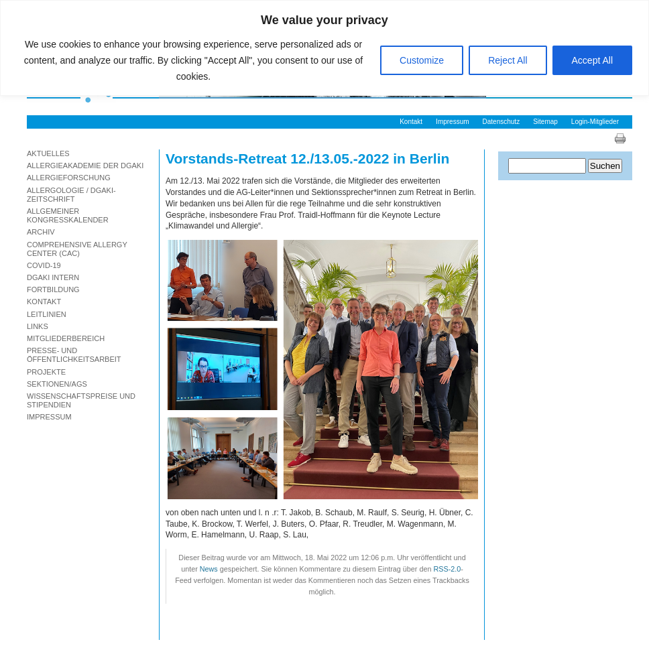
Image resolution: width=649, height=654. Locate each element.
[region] (324, 48)
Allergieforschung (69, 178)
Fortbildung (53, 289)
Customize (422, 60)
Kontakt (411, 121)
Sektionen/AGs (57, 384)
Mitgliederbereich (66, 338)
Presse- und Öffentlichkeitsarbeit (74, 354)
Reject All (507, 60)
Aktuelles (48, 153)
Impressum (452, 121)
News (209, 569)
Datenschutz (501, 121)
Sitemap (545, 121)
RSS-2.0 (447, 569)
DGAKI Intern (53, 277)
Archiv (41, 232)
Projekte (46, 372)
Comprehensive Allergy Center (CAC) (77, 249)
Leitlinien (46, 314)
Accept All (592, 60)
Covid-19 (44, 265)
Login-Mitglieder (595, 121)
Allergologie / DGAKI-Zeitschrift (71, 194)
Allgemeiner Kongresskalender (68, 215)
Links (37, 326)
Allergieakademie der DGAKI (85, 165)
